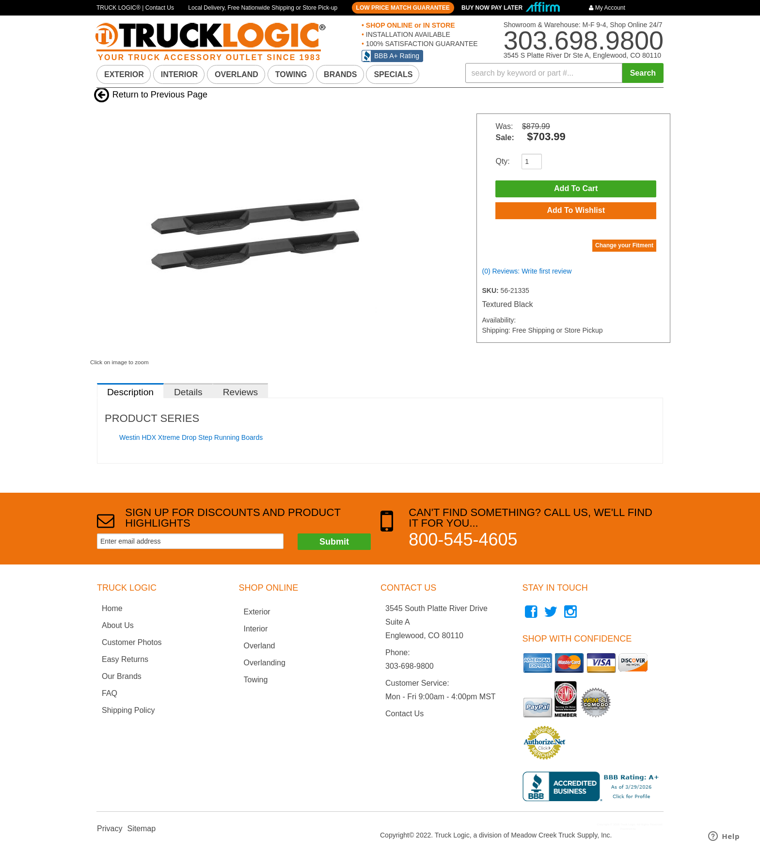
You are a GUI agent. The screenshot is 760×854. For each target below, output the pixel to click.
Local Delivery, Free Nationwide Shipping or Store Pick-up (262, 7)
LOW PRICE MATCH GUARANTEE (403, 7)
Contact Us (404, 713)
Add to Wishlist (576, 211)
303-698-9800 (409, 666)
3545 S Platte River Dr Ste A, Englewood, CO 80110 (582, 55)
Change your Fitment (624, 246)
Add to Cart (576, 189)
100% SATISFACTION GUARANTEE (421, 44)
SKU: (491, 291)
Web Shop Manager (649, 828)
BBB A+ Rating (396, 56)
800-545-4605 (463, 539)
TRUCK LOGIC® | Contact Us (135, 7)
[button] (564, 73)
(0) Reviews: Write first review (526, 272)
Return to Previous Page (159, 94)
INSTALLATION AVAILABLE (407, 34)
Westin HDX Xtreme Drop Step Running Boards (191, 437)
